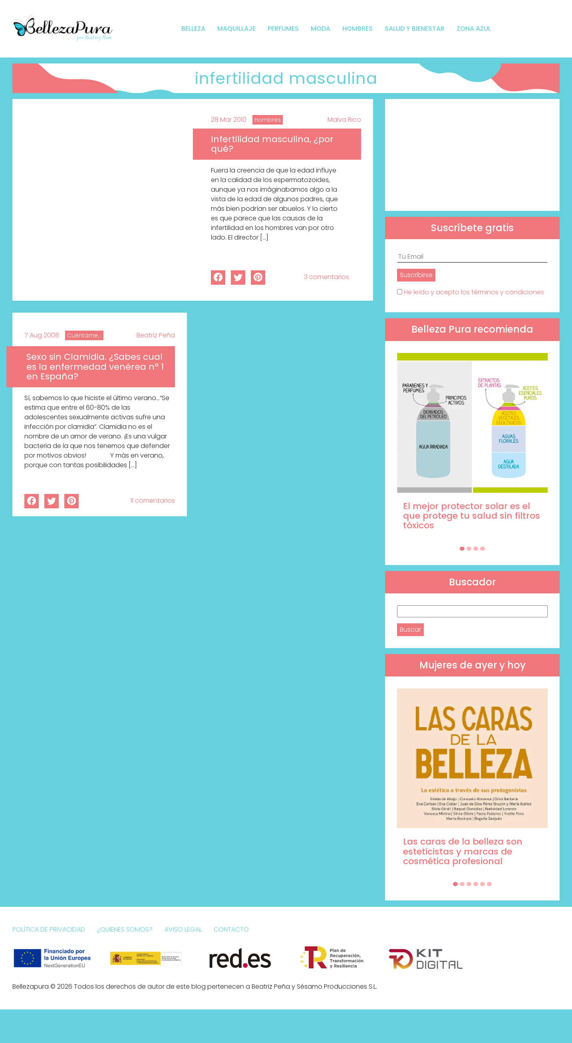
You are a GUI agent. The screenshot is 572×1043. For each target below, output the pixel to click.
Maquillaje (236, 28)
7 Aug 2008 (41, 335)
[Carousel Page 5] (482, 884)
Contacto (231, 929)
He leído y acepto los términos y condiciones (474, 292)
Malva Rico (344, 119)
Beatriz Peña (156, 335)
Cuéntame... (84, 335)
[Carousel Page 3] (475, 549)
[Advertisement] (472, 155)
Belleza (193, 28)
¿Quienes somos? (125, 929)
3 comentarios (326, 277)
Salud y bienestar (415, 28)
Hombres (357, 28)
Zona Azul (474, 28)
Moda (320, 28)
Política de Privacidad (48, 929)
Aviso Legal (183, 929)
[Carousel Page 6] (489, 884)
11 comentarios (152, 500)
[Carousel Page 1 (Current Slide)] (462, 549)
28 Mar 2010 (228, 119)
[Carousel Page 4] (482, 549)
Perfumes (283, 28)
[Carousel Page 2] (469, 549)
